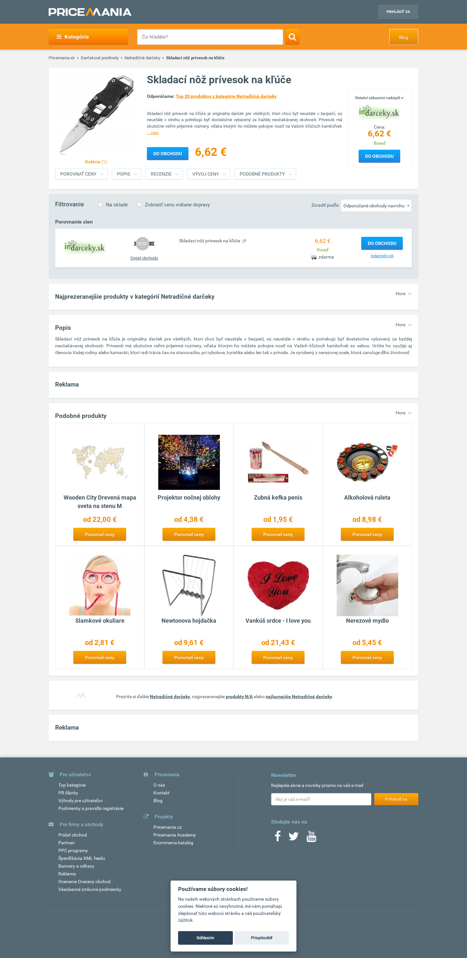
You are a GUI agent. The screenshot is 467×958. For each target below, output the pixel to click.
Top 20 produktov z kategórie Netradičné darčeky (226, 96)
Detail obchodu (144, 258)
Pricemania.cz (167, 827)
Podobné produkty (262, 174)
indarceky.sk (382, 255)
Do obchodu (379, 156)
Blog (403, 37)
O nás (159, 785)
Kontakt (161, 792)
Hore (400, 293)
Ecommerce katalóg (173, 842)
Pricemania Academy (174, 834)
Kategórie (73, 36)
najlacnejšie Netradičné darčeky (299, 696)
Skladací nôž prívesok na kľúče (210, 240)
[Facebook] (277, 838)
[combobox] (376, 205)
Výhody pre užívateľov (80, 800)
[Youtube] (311, 838)
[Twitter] (293, 838)
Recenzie (161, 174)
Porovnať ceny (78, 174)
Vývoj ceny (205, 174)
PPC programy (73, 850)
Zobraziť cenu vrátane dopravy (177, 205)
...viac (153, 132)
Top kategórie (72, 785)
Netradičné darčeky (142, 57)
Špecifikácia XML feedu (81, 858)
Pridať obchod (72, 834)
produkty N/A (239, 696)
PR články (68, 792)
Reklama (67, 873)
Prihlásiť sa (398, 12)
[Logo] (379, 111)
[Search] (292, 36)
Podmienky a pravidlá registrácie (91, 808)
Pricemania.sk (62, 57)
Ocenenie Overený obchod (84, 881)
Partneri (66, 842)
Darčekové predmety (100, 57)
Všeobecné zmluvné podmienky (89, 889)
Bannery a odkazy (76, 866)
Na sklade (117, 205)
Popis (123, 174)
